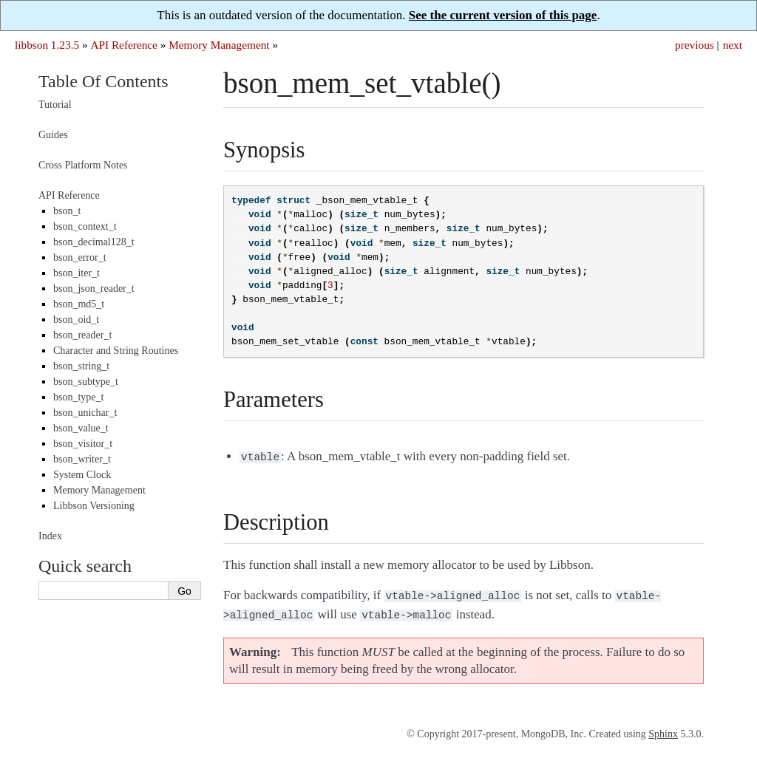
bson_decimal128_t (94, 241)
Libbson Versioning (94, 505)
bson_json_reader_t (94, 288)
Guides (53, 134)
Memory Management (219, 44)
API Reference (123, 44)
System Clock (82, 474)
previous (694, 44)
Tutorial (55, 104)
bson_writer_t (82, 459)
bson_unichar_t (85, 412)
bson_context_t (85, 226)
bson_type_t (78, 397)
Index (50, 536)
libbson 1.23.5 (47, 44)
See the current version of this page (503, 15)
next (732, 44)
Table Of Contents (103, 81)
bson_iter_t (76, 273)
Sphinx (663, 729)
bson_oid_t (76, 319)
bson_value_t (81, 428)
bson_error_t (79, 257)
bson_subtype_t (85, 381)
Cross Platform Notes (83, 165)
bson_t (67, 210)
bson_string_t (81, 366)
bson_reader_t (82, 335)
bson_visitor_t (82, 443)
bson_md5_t (78, 304)
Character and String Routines (115, 350)
